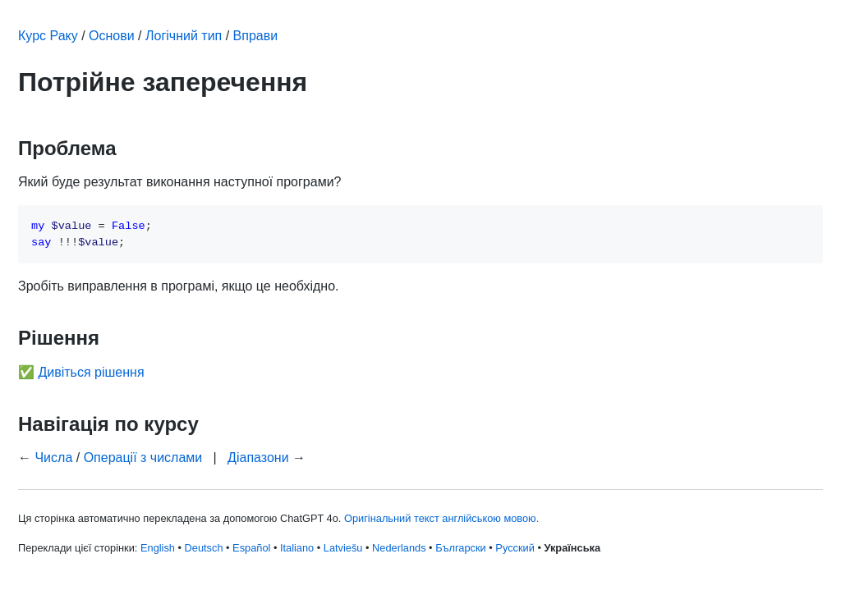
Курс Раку (48, 36)
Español (251, 548)
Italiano (297, 548)
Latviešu (343, 548)
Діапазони (258, 458)
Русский (514, 548)
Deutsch (204, 548)
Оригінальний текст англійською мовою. (441, 518)
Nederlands (398, 548)
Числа (53, 458)
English (157, 548)
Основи (112, 36)
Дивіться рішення (91, 372)
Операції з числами (143, 458)
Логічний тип (183, 36)
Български (460, 548)
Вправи (255, 36)
